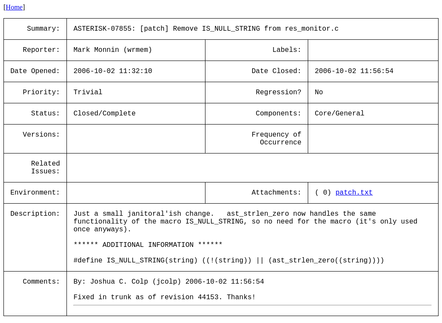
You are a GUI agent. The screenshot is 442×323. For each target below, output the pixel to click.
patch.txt (354, 193)
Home (14, 7)
